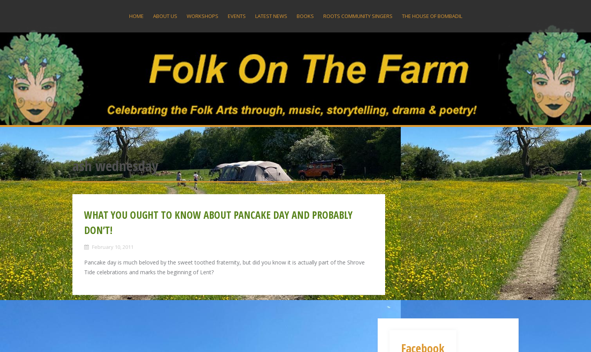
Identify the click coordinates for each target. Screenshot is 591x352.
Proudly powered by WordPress (112, 335)
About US (165, 16)
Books (305, 16)
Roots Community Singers (358, 16)
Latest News (271, 16)
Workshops (202, 16)
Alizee (186, 335)
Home (136, 16)
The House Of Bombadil (432, 16)
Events (237, 16)
